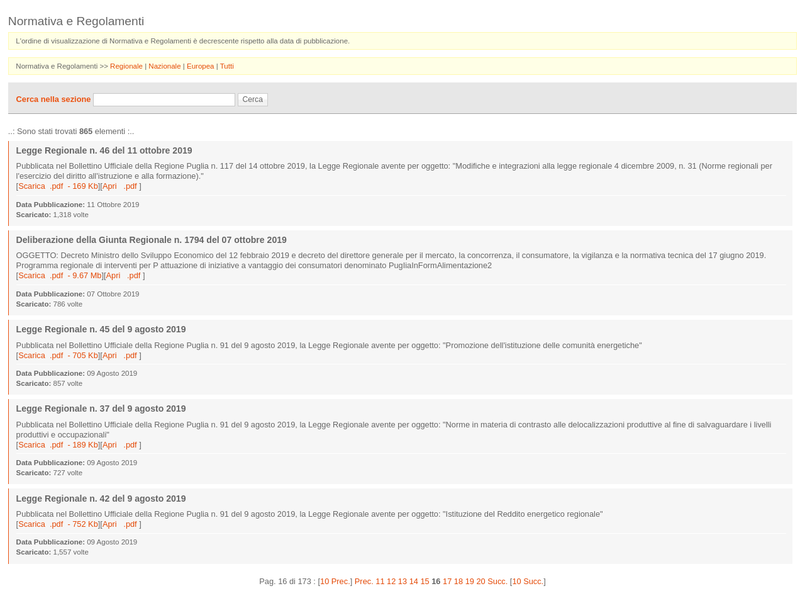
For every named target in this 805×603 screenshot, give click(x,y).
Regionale (127, 66)
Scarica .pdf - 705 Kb (58, 355)
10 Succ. (527, 581)
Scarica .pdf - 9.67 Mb (59, 275)
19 (469, 581)
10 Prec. (335, 581)
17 (447, 581)
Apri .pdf (121, 186)
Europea (201, 66)
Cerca (253, 99)
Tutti (227, 66)
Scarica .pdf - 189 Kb (58, 444)
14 (413, 581)
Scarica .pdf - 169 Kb (58, 186)
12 (391, 581)
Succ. (497, 581)
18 (458, 581)
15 (424, 581)
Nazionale (165, 66)
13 (402, 581)
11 (379, 581)
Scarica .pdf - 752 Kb (58, 524)
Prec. (364, 581)
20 (480, 581)
